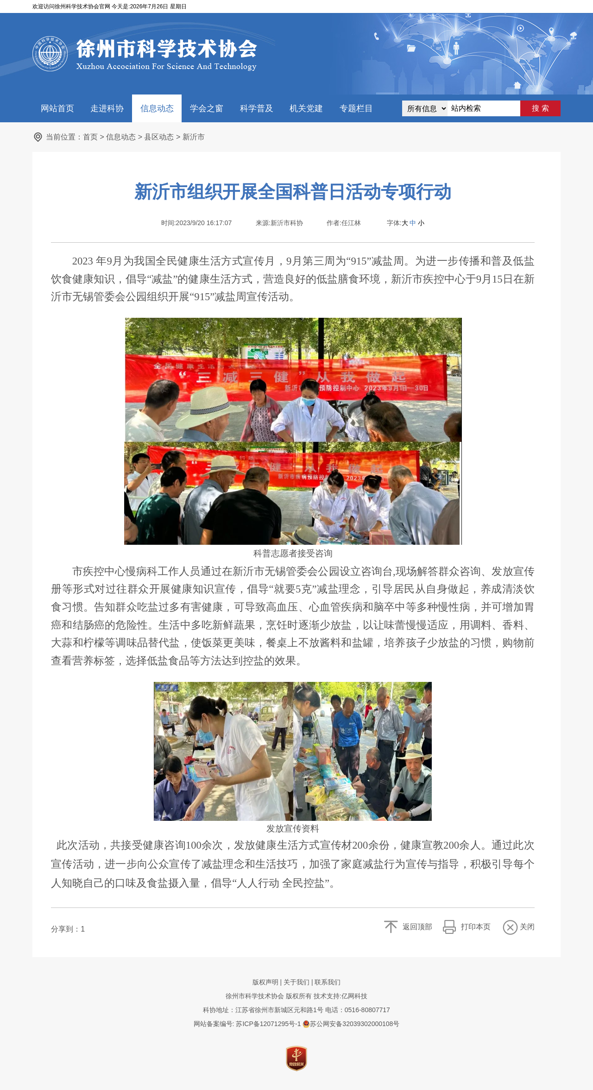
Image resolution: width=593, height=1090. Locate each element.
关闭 (527, 927)
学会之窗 (206, 108)
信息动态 (157, 108)
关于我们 (296, 982)
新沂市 (194, 137)
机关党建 (306, 108)
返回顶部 (417, 927)
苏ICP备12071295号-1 (268, 1023)
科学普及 (256, 108)
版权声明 (265, 982)
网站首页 (57, 108)
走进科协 (107, 108)
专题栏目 (356, 108)
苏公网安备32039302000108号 (351, 1023)
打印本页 (476, 927)
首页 (90, 137)
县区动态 (159, 137)
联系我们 (328, 982)
